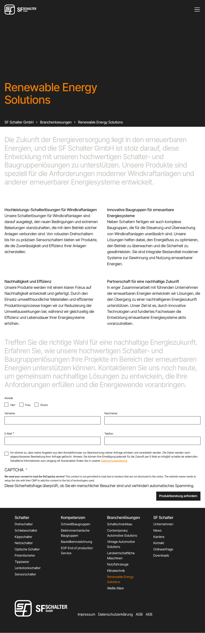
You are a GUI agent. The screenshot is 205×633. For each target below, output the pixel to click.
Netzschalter (24, 543)
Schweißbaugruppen (75, 524)
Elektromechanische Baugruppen (75, 533)
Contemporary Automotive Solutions (122, 533)
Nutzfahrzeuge (118, 564)
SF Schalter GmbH (19, 122)
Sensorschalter (25, 574)
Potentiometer (25, 555)
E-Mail (8, 433)
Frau (27, 405)
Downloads (161, 555)
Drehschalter (24, 524)
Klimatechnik (116, 571)
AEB (149, 614)
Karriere (158, 537)
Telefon (108, 433)
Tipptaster (22, 562)
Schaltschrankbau (119, 524)
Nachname (110, 413)
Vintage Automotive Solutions (121, 544)
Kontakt (158, 543)
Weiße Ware (115, 588)
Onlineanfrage (163, 549)
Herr (12, 405)
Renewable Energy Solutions (100, 122)
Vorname (10, 413)
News (157, 530)
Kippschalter (23, 537)
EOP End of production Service (77, 550)
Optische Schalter (27, 549)
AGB (139, 614)
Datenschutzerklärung (114, 460)
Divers (44, 405)
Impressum (86, 614)
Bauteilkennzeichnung (76, 542)
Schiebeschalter (26, 530)
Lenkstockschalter (28, 568)
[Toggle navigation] (197, 9)
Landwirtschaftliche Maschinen (121, 555)
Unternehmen (163, 524)
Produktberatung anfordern (178, 496)
